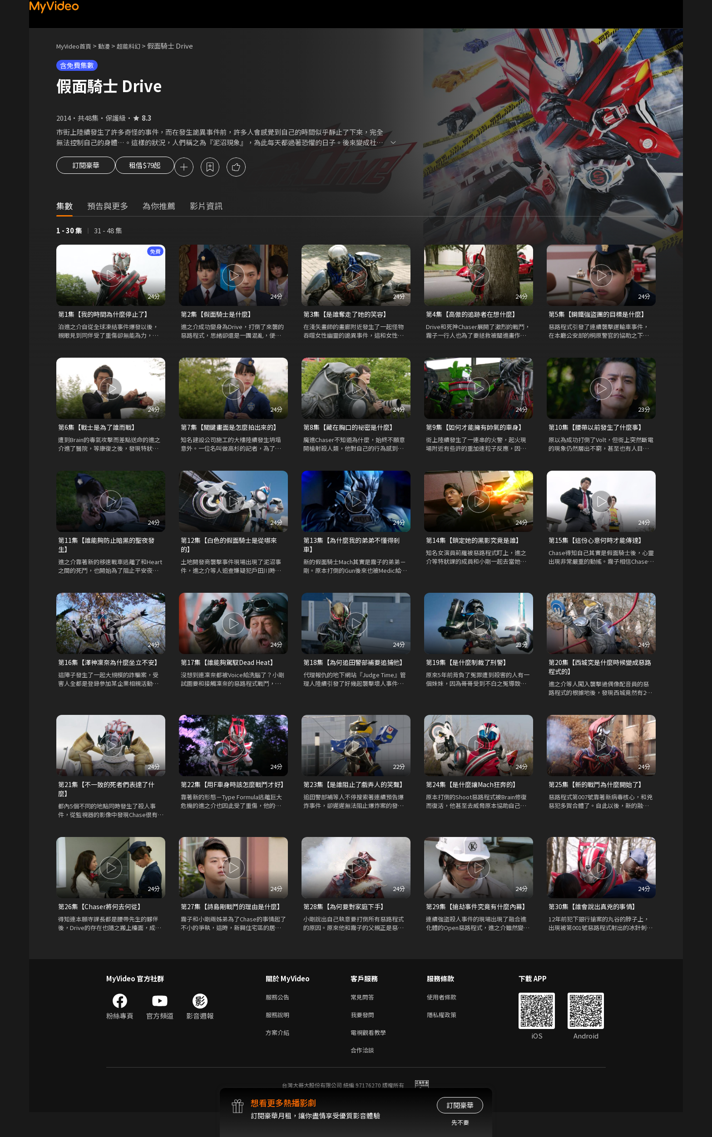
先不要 (460, 1122)
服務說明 (279, 1036)
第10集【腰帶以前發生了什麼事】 (600, 429)
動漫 (111, 45)
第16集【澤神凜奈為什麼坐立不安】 (106, 672)
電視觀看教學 (371, 1055)
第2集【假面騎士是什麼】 (220, 315)
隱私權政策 (449, 1036)
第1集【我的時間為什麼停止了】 (107, 315)
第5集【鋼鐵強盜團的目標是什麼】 (601, 315)
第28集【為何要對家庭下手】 (347, 915)
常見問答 (364, 1017)
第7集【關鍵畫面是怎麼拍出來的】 (233, 429)
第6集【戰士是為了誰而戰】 (100, 429)
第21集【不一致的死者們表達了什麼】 (109, 796)
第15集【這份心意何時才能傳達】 (600, 543)
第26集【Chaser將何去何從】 (103, 915)
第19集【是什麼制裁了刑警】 (470, 667)
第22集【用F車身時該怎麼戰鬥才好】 (231, 796)
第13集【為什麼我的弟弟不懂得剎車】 (354, 548)
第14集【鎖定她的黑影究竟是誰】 (477, 543)
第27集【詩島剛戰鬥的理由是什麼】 (229, 920)
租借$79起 (153, 168)
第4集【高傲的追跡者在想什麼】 (475, 315)
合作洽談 (364, 1074)
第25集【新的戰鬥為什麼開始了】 (600, 791)
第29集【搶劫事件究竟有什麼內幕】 (474, 920)
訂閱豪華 (85, 168)
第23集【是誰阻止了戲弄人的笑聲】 (351, 796)
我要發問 (364, 1036)
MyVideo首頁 (77, 45)
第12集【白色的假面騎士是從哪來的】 (232, 548)
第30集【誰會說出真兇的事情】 (596, 915)
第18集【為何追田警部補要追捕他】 (351, 672)
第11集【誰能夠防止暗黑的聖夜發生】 (109, 548)
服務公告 (279, 1017)
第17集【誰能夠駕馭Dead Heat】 (232, 667)
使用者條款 (449, 1017)
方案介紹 (279, 1055)
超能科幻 (138, 45)
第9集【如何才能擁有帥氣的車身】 (478, 429)
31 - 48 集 (108, 231)
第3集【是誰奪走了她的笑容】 (349, 315)
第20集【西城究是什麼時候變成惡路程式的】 (600, 672)
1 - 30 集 (69, 231)
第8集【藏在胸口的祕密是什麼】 (352, 429)
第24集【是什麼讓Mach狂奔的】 (475, 791)
